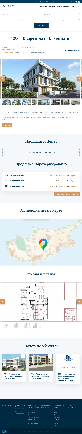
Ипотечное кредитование (34, 414)
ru (62, 1)
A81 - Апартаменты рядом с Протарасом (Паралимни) (13, 376)
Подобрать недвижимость (73, 410)
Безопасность (57, 414)
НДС (29, 410)
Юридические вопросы (33, 407)
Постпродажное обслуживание (31, 420)
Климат (56, 407)
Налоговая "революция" (33, 423)
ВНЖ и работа (66, 6)
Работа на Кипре (45, 407)
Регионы (56, 412)
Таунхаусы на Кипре (19, 413)
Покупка (59, 6)
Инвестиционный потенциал (58, 423)
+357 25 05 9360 (54, 1)
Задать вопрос (70, 407)
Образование (57, 417)
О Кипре (72, 6)
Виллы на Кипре (18, 411)
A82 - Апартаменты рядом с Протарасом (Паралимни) (40, 376)
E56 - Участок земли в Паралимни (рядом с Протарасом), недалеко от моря (67, 377)
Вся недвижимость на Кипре (20, 406)
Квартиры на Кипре (19, 408)
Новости (56, 425)
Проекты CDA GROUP (42, 6)
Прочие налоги (31, 412)
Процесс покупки (32, 405)
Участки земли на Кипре (20, 416)
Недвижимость (52, 6)
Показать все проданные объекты (66, 194)
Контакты (78, 6)
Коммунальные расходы (33, 417)
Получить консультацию (42, 1)
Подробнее (7, 125)
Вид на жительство (45, 405)
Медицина (56, 419)
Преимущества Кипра (59, 405)
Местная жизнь (57, 410)
